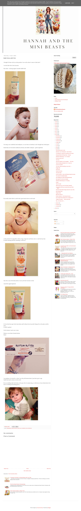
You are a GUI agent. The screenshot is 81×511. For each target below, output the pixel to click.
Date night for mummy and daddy (62, 179)
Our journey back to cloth (60, 150)
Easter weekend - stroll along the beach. (63, 196)
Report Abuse (57, 104)
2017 (56, 131)
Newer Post (6, 468)
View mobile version (27, 470)
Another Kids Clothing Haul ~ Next (67, 273)
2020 (56, 126)
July (57, 144)
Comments (57, 223)
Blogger (49, 507)
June (57, 145)
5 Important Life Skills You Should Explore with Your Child (20, 477)
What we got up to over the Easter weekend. (64, 185)
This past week (58, 172)
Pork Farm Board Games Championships (17, 484)
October (57, 139)
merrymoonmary (40, 507)
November (58, 137)
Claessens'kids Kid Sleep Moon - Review (63, 155)
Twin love (57, 159)
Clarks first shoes (59, 171)
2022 (56, 123)
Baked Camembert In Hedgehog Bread (68, 267)
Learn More (67, 3)
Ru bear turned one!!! (60, 158)
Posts (56, 221)
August (57, 142)
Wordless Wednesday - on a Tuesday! (63, 156)
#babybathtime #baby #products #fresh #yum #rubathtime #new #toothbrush (19, 428)
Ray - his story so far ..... (60, 200)
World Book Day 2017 (65, 280)
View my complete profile (58, 111)
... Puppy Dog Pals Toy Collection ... (67, 253)
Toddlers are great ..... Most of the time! (63, 199)
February (58, 204)
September (58, 140)
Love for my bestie (59, 164)
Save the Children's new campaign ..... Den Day (64, 161)
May (57, 147)
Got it (72, 3)
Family (57, 182)
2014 (56, 208)
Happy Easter (58, 192)
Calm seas (58, 169)
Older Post (49, 468)
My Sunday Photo (59, 191)
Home (27, 468)
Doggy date (58, 167)
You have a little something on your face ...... (64, 166)
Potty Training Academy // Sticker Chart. (17, 490)
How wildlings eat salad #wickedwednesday (64, 177)
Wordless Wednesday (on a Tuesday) (63, 180)
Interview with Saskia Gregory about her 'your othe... (65, 189)
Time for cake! (58, 183)
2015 (56, 134)
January (57, 206)
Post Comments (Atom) (13, 473)
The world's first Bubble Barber (61, 175)
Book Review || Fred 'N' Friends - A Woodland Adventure (67, 260)
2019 (56, 128)
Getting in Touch (58, 101)
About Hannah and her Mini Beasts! (61, 99)
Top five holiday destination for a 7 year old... (64, 163)
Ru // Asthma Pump (64, 294)
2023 (56, 121)
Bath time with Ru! (59, 194)
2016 (56, 132)
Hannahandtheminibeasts (60, 109)
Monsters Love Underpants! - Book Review (64, 151)
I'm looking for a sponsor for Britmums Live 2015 (65, 153)
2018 (56, 129)
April (57, 148)
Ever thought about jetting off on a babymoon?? (64, 197)
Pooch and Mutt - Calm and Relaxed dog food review (65, 174)
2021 (56, 125)
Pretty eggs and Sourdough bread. (62, 63)
